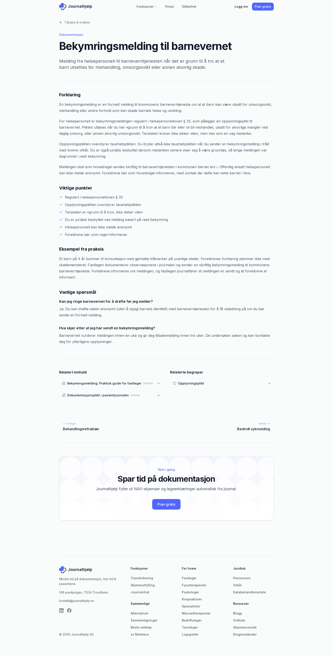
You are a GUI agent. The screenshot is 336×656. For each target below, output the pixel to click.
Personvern (242, 578)
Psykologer (190, 592)
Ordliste (239, 620)
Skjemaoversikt (245, 627)
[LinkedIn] (61, 610)
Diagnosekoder (245, 634)
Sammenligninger (144, 620)
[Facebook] (69, 610)
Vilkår (237, 585)
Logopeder (190, 634)
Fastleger (189, 578)
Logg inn (241, 6)
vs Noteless (140, 634)
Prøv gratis (263, 6)
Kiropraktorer (192, 599)
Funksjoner (147, 6)
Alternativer (139, 613)
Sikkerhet (189, 6)
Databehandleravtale (249, 592)
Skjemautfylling (143, 585)
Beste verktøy (141, 627)
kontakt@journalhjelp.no (76, 601)
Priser (169, 6)
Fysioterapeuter (194, 585)
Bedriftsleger (192, 620)
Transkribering (142, 578)
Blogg (237, 613)
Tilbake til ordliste (74, 22)
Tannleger (190, 627)
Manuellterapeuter (196, 613)
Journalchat (140, 592)
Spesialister (191, 606)
